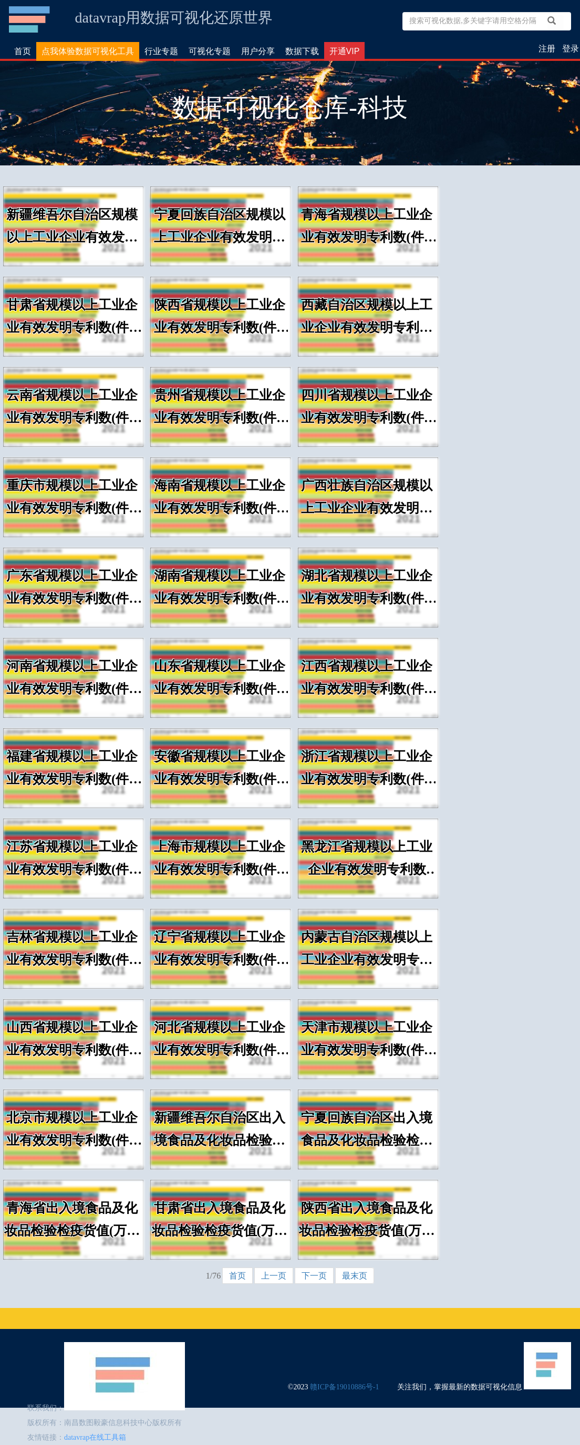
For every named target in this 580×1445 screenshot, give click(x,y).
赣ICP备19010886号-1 (344, 1387)
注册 (546, 48)
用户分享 (258, 51)
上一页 (273, 1275)
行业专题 (161, 51)
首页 (22, 51)
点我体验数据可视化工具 (88, 51)
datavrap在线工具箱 (95, 1437)
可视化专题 (210, 51)
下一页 (314, 1275)
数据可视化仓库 (30, 19)
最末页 (354, 1275)
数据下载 (302, 51)
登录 (570, 48)
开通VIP (344, 51)
